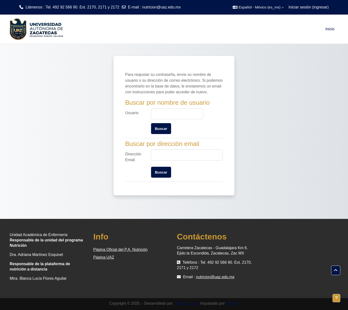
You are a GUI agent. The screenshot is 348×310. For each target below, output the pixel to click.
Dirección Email (133, 157)
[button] (258, 7)
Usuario (131, 113)
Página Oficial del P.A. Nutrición (120, 249)
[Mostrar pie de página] (336, 298)
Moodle (232, 303)
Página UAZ (103, 257)
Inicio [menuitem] (330, 29)
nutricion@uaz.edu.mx (161, 7)
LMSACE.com (186, 303)
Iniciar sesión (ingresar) (309, 7)
